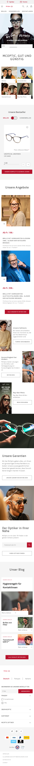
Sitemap (5, 762)
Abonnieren (25, 691)
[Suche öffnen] (23, 6)
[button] (27, 6)
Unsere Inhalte (7, 580)
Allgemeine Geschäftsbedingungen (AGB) (15, 756)
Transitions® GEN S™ (8, 641)
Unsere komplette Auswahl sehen (17, 172)
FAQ (4, 703)
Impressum (6, 754)
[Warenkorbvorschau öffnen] (31, 6)
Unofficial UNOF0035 (12, 154)
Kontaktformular (7, 699)
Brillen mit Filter (7, 623)
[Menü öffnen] (2, 6)
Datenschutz (7, 759)
